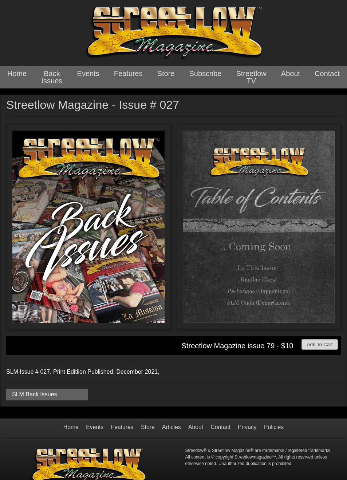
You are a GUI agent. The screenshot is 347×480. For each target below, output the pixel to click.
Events (88, 74)
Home (17, 74)
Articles (171, 427)
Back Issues (52, 77)
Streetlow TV (251, 77)
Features (128, 74)
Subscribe (205, 74)
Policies (275, 427)
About (290, 74)
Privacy (247, 427)
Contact (327, 74)
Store (166, 74)
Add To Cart (321, 343)
